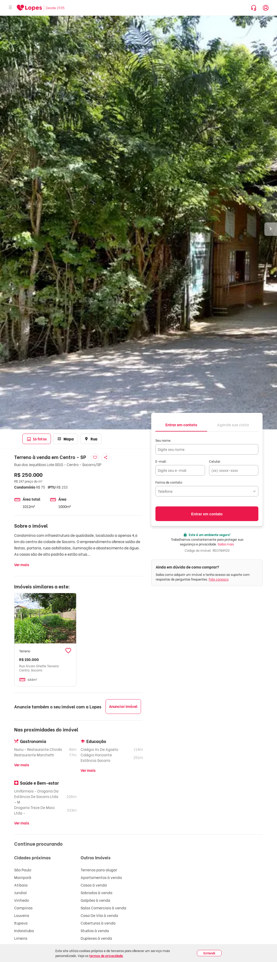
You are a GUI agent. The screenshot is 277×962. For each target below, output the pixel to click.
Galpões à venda (95, 900)
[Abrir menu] (10, 7)
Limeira (20, 938)
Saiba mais (226, 544)
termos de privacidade (106, 955)
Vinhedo (21, 900)
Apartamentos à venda (101, 877)
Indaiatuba (24, 930)
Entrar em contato (207, 514)
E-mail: (161, 461)
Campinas (23, 907)
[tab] (181, 424)
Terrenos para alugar (99, 869)
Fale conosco (218, 579)
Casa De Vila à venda (99, 915)
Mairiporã (22, 877)
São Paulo (22, 869)
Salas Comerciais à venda (103, 907)
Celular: (215, 461)
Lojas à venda (93, 945)
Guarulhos (23, 945)
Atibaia (21, 885)
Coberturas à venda (98, 923)
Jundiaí (20, 892)
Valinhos (21, 953)
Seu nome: (163, 440)
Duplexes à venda (96, 938)
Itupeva (21, 923)
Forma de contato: (169, 482)
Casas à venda (94, 885)
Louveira (21, 915)
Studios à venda (95, 930)
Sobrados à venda (96, 892)
